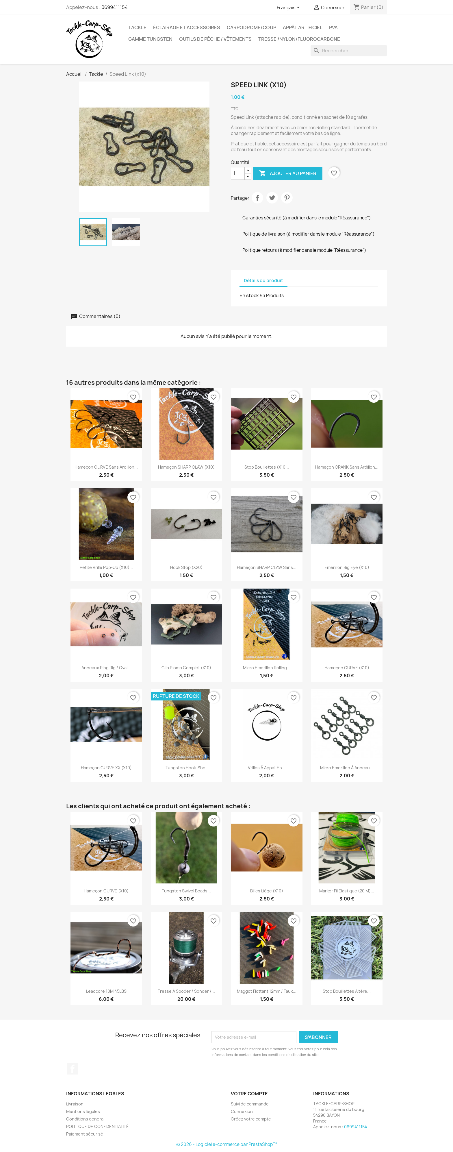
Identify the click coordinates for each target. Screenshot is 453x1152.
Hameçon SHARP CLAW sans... (266, 567)
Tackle (137, 27)
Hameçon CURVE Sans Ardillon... (106, 467)
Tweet (272, 198)
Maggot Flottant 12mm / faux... (266, 991)
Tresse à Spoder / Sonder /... (186, 991)
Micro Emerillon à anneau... (346, 767)
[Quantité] (238, 173)
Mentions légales (83, 1111)
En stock (249, 295)
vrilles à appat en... (266, 767)
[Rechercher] (349, 50)
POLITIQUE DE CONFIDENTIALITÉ (97, 1126)
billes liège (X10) (266, 891)
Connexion (242, 1111)
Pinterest (287, 198)
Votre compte (249, 1093)
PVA (333, 27)
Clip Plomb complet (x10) (186, 667)
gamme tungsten (150, 39)
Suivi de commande (250, 1104)
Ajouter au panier (287, 173)
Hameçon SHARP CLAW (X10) (186, 467)
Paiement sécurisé (84, 1134)
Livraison (74, 1104)
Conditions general (85, 1119)
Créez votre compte (251, 1119)
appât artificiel (302, 27)
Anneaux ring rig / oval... (106, 667)
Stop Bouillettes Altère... (347, 991)
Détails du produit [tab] (263, 281)
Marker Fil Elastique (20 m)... (346, 891)
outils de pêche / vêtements (215, 39)
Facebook (72, 1069)
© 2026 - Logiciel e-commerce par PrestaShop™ (226, 1144)
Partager (257, 198)
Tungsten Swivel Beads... (186, 891)
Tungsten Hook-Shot (186, 767)
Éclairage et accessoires (186, 27)
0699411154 (114, 7)
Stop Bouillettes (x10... (266, 467)
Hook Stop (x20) (186, 567)
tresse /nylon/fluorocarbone (299, 39)
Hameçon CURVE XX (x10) (106, 767)
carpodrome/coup (251, 27)
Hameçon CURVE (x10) (346, 667)
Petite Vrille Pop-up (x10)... (106, 567)
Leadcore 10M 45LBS (106, 991)
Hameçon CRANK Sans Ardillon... (346, 467)
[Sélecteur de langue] (289, 7)
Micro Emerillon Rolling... (266, 667)
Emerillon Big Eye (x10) (346, 567)
